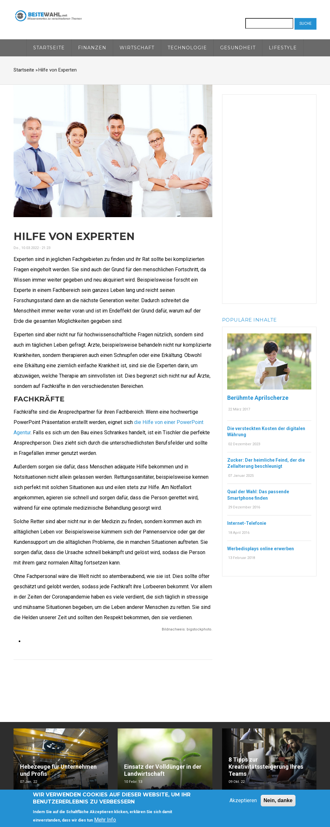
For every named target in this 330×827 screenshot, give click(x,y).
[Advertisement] (269, 197)
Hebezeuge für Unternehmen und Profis (58, 770)
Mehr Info (105, 820)
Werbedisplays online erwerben (260, 548)
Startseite (49, 48)
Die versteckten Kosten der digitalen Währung (266, 432)
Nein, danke (278, 800)
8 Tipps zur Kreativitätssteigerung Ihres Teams (265, 766)
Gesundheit (238, 48)
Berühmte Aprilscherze (257, 397)
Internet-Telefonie (246, 523)
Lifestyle (283, 48)
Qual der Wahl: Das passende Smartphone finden (258, 495)
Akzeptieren (243, 801)
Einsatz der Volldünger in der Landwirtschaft (162, 770)
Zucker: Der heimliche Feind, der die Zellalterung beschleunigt (266, 463)
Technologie (187, 48)
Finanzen (92, 48)
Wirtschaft (137, 48)
